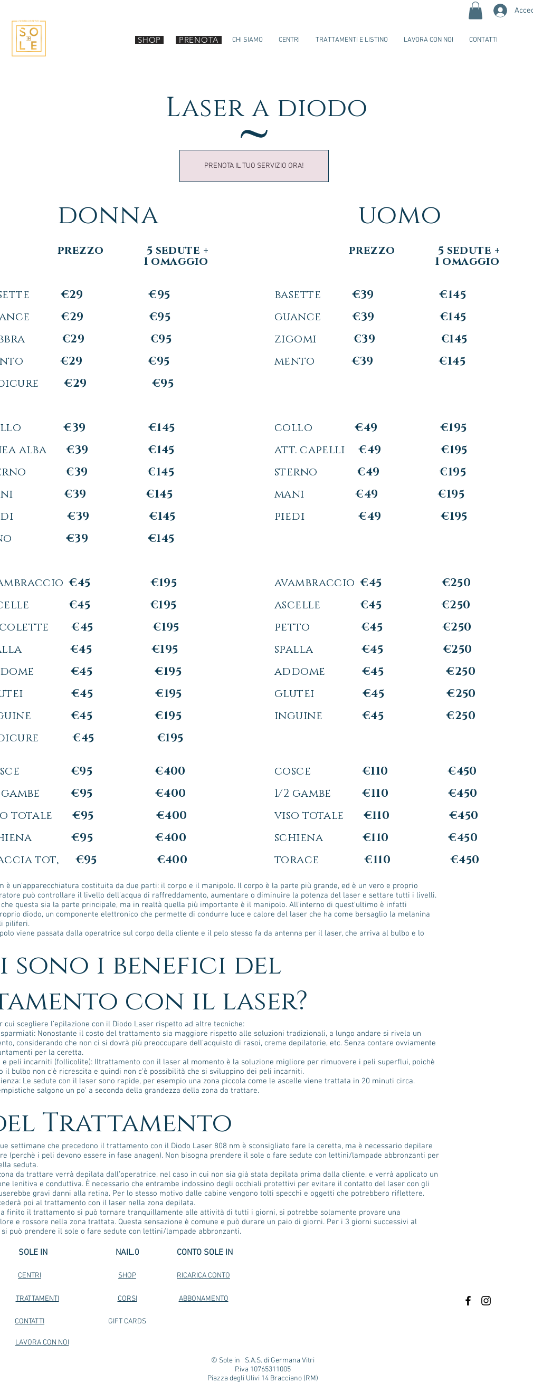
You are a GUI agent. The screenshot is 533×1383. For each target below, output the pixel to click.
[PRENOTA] (199, 40)
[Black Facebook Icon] (468, 1300)
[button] (475, 10)
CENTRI (29, 1275)
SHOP (127, 1275)
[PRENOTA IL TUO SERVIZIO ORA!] (254, 166)
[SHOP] (149, 40)
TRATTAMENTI (37, 1298)
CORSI (127, 1298)
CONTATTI (29, 1321)
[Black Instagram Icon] (486, 1300)
